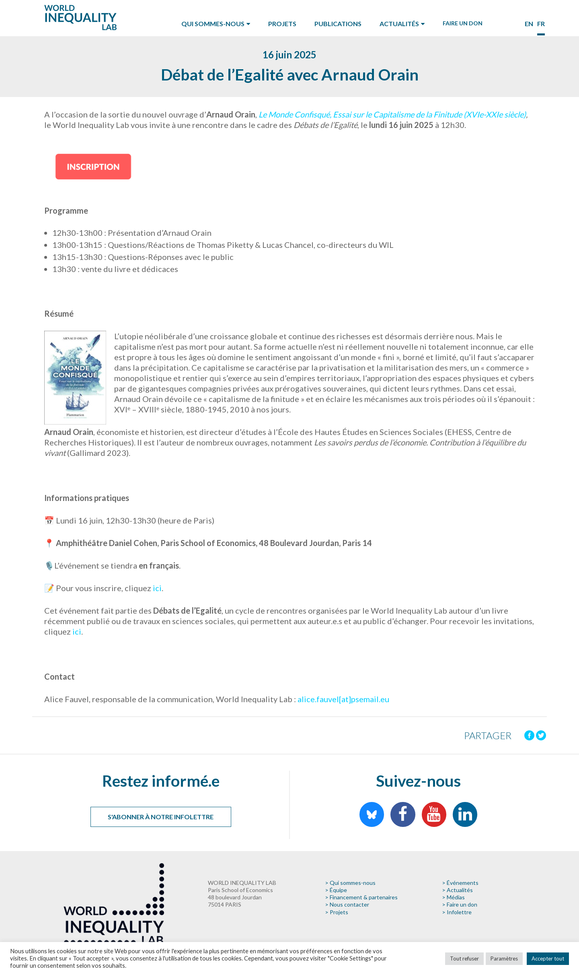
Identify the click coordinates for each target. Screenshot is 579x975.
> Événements (460, 882)
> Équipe (336, 889)
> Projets (336, 912)
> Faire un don (459, 904)
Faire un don (462, 23)
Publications (337, 23)
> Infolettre (457, 912)
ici (156, 588)
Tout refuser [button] (464, 958)
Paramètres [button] (504, 958)
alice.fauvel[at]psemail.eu (343, 699)
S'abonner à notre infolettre (161, 816)
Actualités (399, 23)
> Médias (453, 897)
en (529, 23)
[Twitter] (541, 735)
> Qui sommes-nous (350, 882)
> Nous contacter (347, 904)
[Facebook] (529, 735)
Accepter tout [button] (548, 958)
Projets (282, 23)
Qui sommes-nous (212, 23)
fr (541, 23)
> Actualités (457, 889)
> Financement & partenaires (361, 897)
